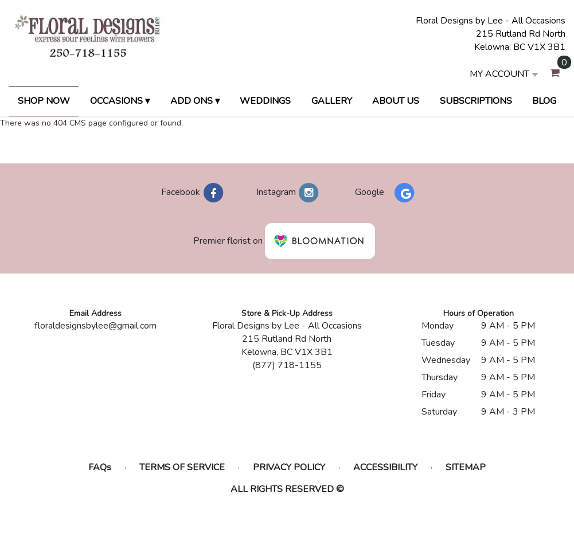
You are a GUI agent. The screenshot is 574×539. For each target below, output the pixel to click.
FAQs (99, 467)
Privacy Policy (289, 467)
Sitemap (466, 467)
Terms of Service (182, 467)
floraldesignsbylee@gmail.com (95, 325)
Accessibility (385, 467)
